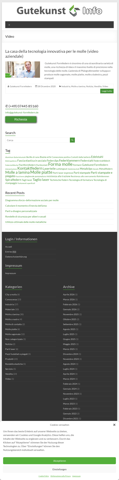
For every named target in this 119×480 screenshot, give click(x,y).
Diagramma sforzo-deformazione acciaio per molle (32, 200)
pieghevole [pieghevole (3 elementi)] (29, 176)
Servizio (9, 369)
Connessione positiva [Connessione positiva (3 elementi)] (61, 157)
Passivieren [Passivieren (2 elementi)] (19, 176)
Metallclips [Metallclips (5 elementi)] (86, 168)
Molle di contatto (13, 324)
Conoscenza (11, 299)
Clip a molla (11, 294)
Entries (10, 251)
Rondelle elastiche (14, 364)
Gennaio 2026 (70, 309)
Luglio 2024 (68, 369)
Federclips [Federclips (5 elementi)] (53, 160)
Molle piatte (11, 329)
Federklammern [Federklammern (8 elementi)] (69, 160)
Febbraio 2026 (70, 304)
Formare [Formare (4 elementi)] (77, 164)
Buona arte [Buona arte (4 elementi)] (45, 157)
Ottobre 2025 (69, 319)
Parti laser (10, 349)
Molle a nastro (12, 319)
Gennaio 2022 (70, 413)
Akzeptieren (59, 460)
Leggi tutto (107, 91)
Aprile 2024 (69, 374)
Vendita (97, 86)
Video (105, 86)
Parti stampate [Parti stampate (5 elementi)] (82, 172)
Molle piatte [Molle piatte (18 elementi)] (41, 172)
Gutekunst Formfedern (21, 86)
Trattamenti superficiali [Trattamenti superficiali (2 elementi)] (26, 183)
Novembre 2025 (71, 314)
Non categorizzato (14, 339)
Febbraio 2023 (70, 408)
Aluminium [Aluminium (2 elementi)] (9, 157)
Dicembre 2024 (70, 354)
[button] (114, 424)
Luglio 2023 (68, 398)
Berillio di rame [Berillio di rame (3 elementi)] (33, 157)
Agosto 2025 (69, 329)
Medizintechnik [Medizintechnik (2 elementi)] (73, 169)
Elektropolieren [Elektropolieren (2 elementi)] (11, 161)
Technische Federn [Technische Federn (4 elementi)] (59, 180)
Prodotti (9, 359)
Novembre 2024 (71, 359)
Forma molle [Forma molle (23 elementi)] (60, 164)
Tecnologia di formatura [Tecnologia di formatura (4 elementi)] (81, 180)
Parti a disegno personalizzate (21, 211)
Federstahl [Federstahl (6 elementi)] (86, 160)
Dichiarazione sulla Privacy (61, 476)
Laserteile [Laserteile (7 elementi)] (49, 168)
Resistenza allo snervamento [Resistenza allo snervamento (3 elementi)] (83, 176)
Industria (66, 86)
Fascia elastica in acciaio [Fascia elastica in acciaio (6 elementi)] (31, 160)
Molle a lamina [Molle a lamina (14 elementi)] (17, 172)
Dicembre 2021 (70, 418)
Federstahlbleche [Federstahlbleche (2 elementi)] (11, 165)
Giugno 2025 (69, 339)
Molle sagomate (12, 334)
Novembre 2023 (71, 393)
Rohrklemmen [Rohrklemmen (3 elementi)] (103, 176)
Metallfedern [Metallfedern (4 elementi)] (105, 168)
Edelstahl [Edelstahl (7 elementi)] (97, 157)
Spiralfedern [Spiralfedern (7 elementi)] (13, 179)
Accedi (8, 246)
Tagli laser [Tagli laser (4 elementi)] (27, 180)
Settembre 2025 (70, 324)
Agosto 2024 (69, 364)
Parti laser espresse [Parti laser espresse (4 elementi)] (63, 172)
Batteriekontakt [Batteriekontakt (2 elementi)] (20, 157)
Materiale (10, 309)
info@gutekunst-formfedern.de (21, 112)
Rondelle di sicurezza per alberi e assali (25, 216)
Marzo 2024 (69, 378)
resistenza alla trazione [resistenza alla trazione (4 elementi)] (58, 176)
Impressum (76, 476)
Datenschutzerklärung (16, 256)
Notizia (89, 86)
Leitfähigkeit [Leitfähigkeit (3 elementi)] (61, 169)
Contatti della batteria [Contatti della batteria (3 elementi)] (81, 157)
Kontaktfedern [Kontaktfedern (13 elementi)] (29, 168)
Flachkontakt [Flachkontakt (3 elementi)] (42, 165)
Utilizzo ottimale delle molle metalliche (25, 221)
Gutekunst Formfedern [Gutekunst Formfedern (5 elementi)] (95, 164)
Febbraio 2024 (70, 383)
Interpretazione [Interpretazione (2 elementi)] (11, 169)
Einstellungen (59, 469)
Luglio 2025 (68, 334)
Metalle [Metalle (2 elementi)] (96, 169)
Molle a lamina (78, 86)
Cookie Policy (44, 476)
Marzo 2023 (69, 403)
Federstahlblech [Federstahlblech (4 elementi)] (102, 160)
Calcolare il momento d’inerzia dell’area (26, 205)
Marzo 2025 (69, 349)
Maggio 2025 (69, 344)
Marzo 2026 (69, 299)
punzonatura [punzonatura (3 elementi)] (40, 176)
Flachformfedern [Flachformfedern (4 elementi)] (27, 164)
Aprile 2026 (69, 294)
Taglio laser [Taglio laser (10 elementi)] (41, 179)
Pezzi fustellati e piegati (16, 354)
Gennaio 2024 (70, 388)
